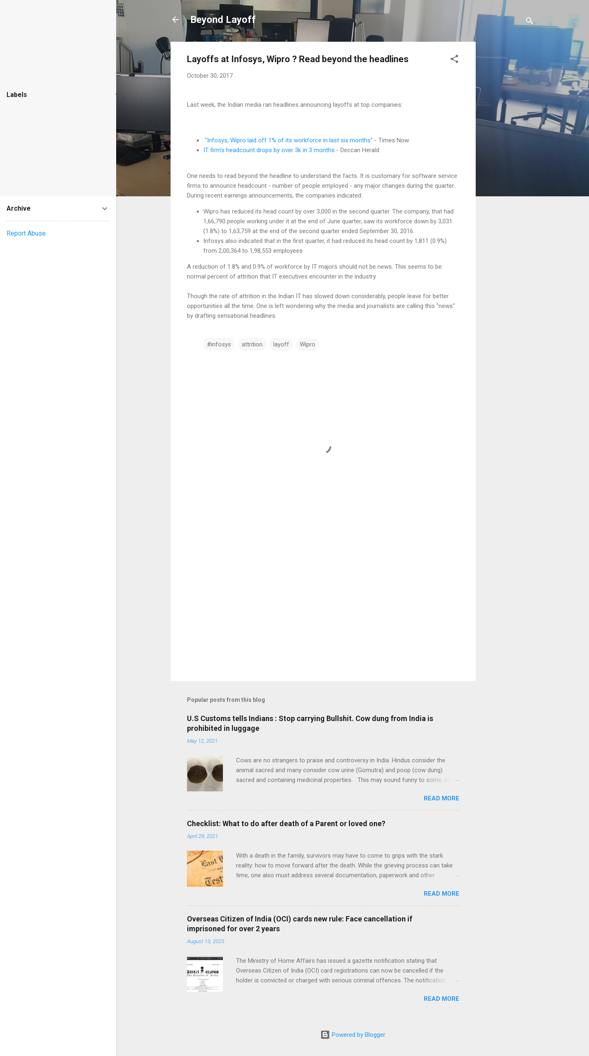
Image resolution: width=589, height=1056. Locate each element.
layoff (281, 344)
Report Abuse (26, 233)
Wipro (307, 344)
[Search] (530, 22)
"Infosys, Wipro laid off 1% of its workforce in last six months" (289, 140)
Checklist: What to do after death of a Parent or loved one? (286, 823)
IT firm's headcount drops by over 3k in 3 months (269, 150)
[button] (454, 60)
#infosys (219, 344)
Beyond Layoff (223, 19)
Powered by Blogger (352, 1034)
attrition (252, 344)
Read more (441, 798)
